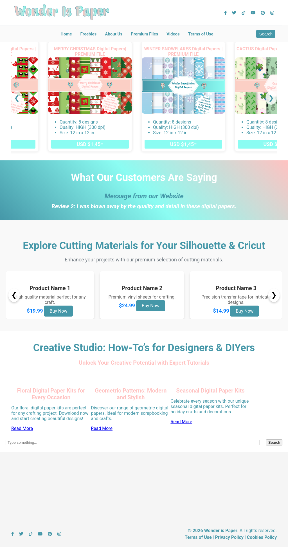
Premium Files (144, 34)
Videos (173, 34)
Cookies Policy (262, 537)
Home (66, 34)
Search (266, 34)
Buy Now (58, 311)
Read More (22, 428)
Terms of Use (200, 34)
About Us (113, 34)
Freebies (88, 34)
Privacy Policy (229, 537)
